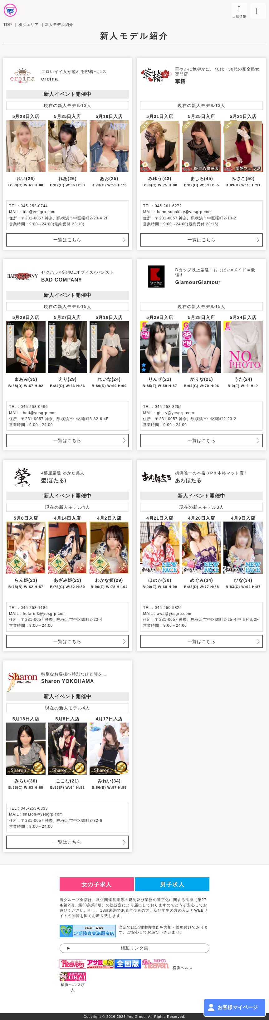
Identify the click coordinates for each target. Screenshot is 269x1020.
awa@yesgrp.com (174, 613)
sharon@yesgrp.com (43, 814)
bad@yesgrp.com (40, 413)
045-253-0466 (34, 407)
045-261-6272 (168, 206)
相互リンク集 (134, 947)
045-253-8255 (168, 407)
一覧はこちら (67, 239)
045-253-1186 (34, 608)
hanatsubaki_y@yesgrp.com (184, 212)
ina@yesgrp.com (39, 212)
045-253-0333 (34, 808)
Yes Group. (137, 1016)
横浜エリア (28, 24)
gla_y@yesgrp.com (175, 413)
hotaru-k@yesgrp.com (44, 613)
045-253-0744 (34, 206)
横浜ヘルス (183, 968)
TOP (7, 24)
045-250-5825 (168, 608)
